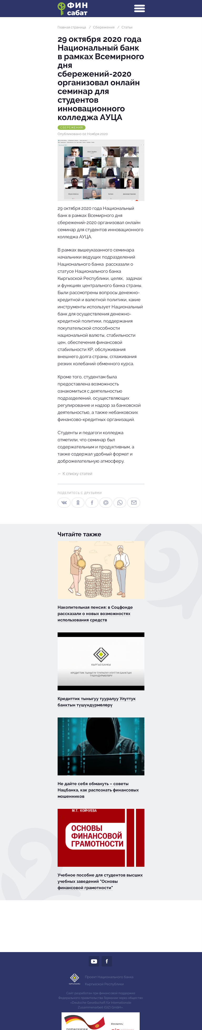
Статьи (127, 27)
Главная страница (72, 27)
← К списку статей (75, 473)
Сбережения (103, 27)
